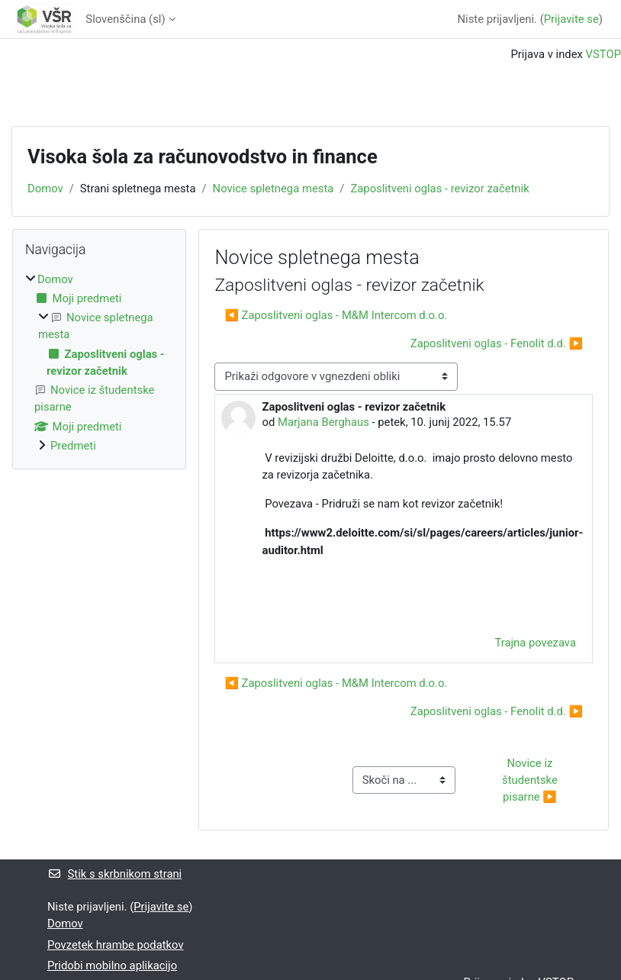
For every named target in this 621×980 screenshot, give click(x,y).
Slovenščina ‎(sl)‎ (125, 19)
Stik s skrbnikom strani (114, 874)
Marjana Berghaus (323, 422)
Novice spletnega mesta (273, 188)
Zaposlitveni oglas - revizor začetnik (439, 188)
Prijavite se (571, 19)
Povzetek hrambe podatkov (115, 945)
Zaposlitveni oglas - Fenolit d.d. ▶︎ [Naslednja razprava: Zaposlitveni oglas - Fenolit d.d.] (496, 343)
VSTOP (603, 54)
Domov (45, 188)
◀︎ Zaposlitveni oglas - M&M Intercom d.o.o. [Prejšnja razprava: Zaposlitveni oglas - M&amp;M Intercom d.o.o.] (335, 315)
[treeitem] (99, 362)
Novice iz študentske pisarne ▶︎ (531, 780)
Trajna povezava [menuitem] (535, 643)
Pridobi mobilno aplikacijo (112, 965)
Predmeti (73, 446)
